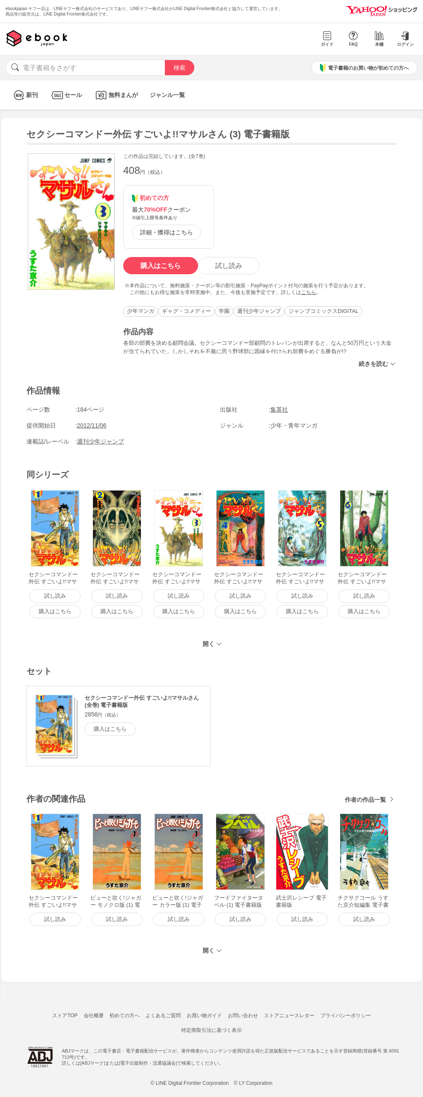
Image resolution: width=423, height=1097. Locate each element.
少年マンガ (140, 311)
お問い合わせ (243, 1015)
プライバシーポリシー (345, 1015)
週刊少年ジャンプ (259, 311)
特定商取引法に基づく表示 (211, 1030)
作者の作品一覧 (365, 799)
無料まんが (116, 95)
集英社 (279, 409)
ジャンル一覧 (167, 95)
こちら (308, 292)
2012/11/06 (91, 425)
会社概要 (94, 1015)
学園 (224, 311)
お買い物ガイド (204, 1015)
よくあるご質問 (163, 1015)
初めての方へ (124, 1015)
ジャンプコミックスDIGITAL (323, 311)
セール (66, 95)
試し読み (228, 265)
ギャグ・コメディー (186, 311)
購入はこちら (160, 265)
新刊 (24, 95)
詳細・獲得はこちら (166, 232)
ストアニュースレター (289, 1015)
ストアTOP (64, 1015)
